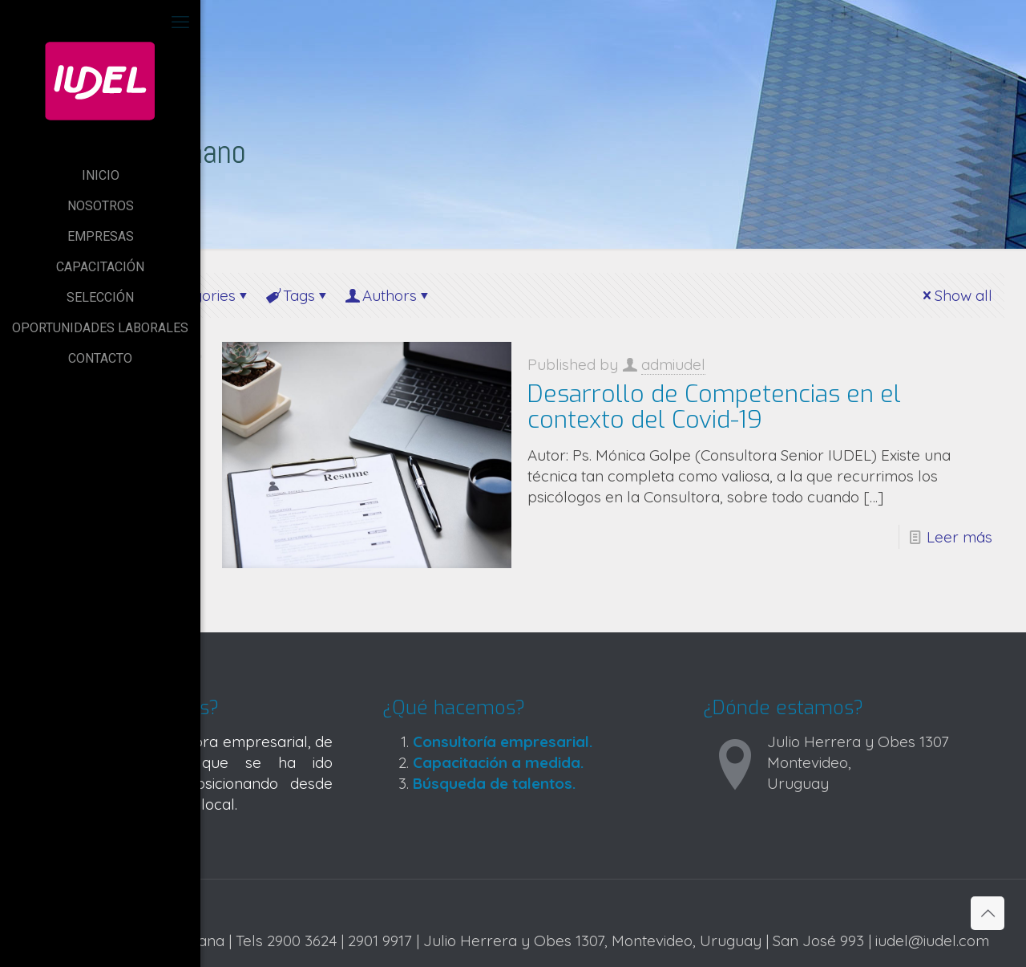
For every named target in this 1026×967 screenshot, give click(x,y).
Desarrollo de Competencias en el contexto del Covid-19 (714, 407)
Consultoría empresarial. (502, 741)
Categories (197, 295)
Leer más (959, 536)
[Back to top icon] (987, 913)
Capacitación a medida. (498, 762)
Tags (297, 295)
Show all (955, 295)
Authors (388, 295)
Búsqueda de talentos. (494, 783)
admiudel (673, 364)
